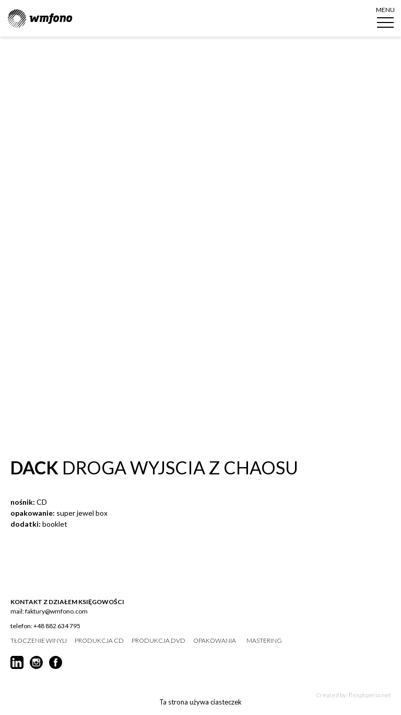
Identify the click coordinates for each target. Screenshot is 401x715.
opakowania (214, 641)
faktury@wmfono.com (56, 611)
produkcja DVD (158, 641)
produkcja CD (99, 641)
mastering (264, 641)
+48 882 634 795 (56, 626)
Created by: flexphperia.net (353, 694)
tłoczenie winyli (38, 641)
